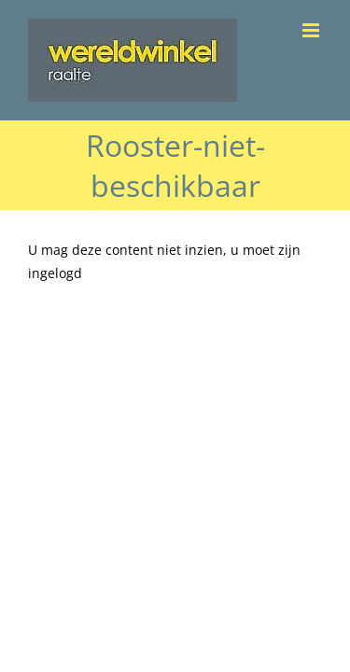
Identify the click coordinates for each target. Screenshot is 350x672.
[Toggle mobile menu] (312, 30)
